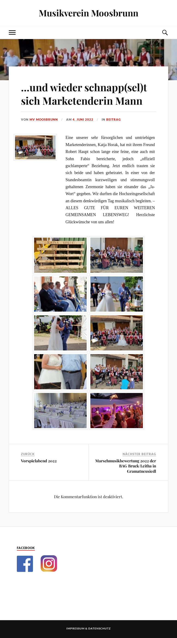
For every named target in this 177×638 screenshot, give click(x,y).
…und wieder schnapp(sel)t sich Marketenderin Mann (84, 93)
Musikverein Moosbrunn (88, 13)
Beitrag (113, 119)
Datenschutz (99, 628)
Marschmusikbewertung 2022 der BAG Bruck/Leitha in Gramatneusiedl (125, 465)
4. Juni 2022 (83, 119)
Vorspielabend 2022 (39, 460)
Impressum (75, 628)
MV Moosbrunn (44, 119)
